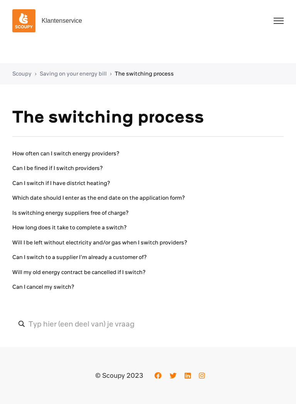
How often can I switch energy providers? (65, 153)
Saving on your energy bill (73, 73)
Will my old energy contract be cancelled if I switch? (79, 272)
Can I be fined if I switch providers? (57, 168)
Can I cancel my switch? (43, 286)
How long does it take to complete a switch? (69, 227)
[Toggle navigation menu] (279, 20)
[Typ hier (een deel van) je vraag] (148, 324)
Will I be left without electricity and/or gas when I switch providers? (99, 242)
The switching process (144, 73)
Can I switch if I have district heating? (61, 183)
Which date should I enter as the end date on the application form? (98, 197)
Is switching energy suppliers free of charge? (70, 212)
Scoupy (22, 73)
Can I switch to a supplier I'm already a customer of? (79, 257)
